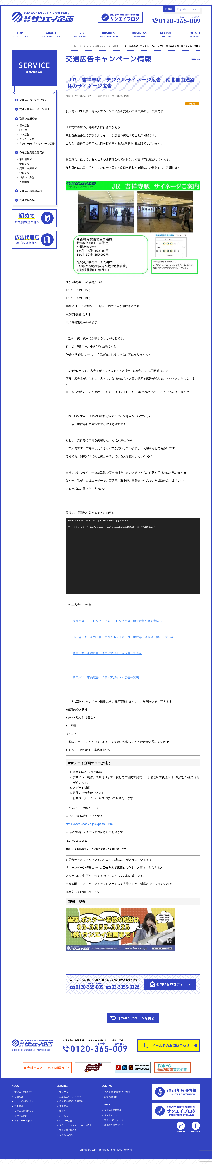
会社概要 (18, 1096)
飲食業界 (24, 172)
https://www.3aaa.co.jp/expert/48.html (89, 824)
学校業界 (24, 163)
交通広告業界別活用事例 (71, 1101)
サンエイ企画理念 (23, 1092)
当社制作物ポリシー (114, 1125)
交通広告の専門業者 (24, 1111)
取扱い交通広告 (28, 118)
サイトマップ (110, 1115)
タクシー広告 (26, 139)
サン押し (63, 1092)
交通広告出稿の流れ (30, 190)
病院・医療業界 (28, 168)
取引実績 (18, 1106)
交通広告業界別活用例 (32, 152)
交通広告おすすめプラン (33, 99)
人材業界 (24, 182)
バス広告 (24, 134)
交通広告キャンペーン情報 (34, 109)
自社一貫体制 (20, 1116)
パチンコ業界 (26, 177)
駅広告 (23, 130)
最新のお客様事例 (112, 1110)
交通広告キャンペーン (70, 1096)
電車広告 (24, 125)
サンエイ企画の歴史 (24, 1101)
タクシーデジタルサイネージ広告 (36, 143)
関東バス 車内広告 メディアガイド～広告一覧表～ (107, 677)
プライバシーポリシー (115, 1120)
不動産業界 (25, 159)
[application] (133, 556)
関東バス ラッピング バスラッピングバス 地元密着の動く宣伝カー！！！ (123, 620)
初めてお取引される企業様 (117, 1092)
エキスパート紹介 (23, 1120)
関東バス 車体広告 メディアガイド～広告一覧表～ (107, 653)
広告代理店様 (110, 1096)
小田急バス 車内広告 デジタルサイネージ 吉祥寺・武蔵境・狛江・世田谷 (123, 637)
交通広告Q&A (27, 200)
